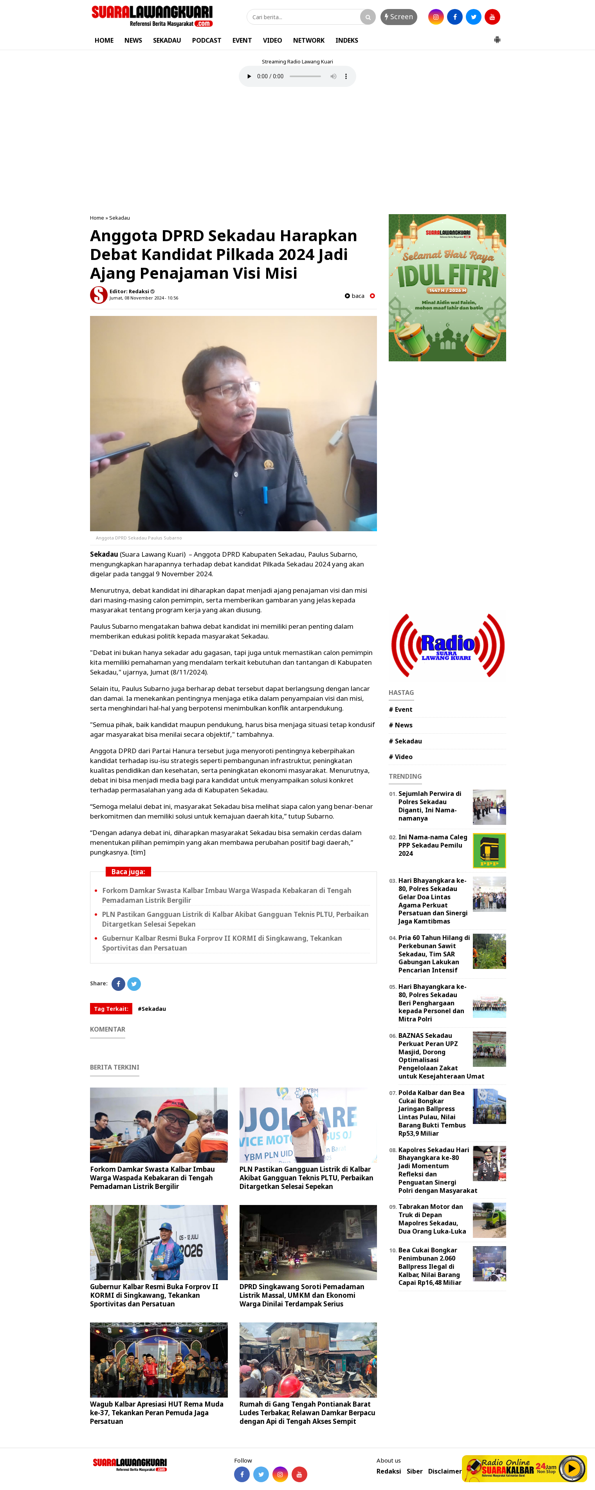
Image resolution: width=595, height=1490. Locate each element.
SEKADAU (167, 40)
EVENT (242, 40)
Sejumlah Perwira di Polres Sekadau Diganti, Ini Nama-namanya (430, 805)
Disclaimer (445, 1471)
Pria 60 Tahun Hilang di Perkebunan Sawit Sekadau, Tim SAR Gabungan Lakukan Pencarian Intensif (434, 953)
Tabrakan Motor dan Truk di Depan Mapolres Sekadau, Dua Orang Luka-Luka (432, 1218)
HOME (104, 40)
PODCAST (207, 40)
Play (572, 1468)
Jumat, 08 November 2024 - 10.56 (144, 298)
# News (401, 725)
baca (354, 295)
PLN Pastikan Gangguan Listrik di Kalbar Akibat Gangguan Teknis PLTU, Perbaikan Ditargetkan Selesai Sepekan (306, 1178)
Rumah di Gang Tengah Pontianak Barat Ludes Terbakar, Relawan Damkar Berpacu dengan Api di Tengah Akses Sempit (307, 1413)
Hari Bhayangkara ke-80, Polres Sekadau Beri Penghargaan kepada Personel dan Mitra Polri (432, 1002)
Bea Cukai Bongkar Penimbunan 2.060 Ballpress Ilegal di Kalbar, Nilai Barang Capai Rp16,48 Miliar (430, 1266)
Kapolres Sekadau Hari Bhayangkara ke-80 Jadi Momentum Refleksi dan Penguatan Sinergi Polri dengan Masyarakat (438, 1170)
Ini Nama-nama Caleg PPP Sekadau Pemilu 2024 (432, 845)
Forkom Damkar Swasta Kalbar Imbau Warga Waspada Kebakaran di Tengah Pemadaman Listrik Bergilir (152, 1178)
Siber (415, 1471)
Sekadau (119, 217)
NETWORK (309, 40)
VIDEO (272, 40)
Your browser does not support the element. (297, 76)
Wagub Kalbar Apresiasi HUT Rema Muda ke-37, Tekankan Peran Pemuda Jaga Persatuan (157, 1413)
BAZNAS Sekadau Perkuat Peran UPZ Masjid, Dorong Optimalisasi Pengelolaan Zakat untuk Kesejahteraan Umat (441, 1056)
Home (97, 217)
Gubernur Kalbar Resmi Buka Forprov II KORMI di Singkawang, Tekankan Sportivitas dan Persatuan (154, 1295)
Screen (399, 16)
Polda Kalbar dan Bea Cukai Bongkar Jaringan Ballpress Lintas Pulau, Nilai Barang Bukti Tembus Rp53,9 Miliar (432, 1113)
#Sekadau (152, 1008)
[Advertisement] (297, 151)
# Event (401, 709)
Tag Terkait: (111, 1008)
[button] (497, 36)
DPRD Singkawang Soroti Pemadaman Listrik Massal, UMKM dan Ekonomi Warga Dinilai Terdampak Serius (302, 1295)
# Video (401, 756)
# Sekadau (405, 741)
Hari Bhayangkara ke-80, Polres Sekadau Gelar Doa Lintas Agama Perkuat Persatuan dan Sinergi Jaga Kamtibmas (433, 900)
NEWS (133, 40)
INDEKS (346, 40)
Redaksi (389, 1471)
